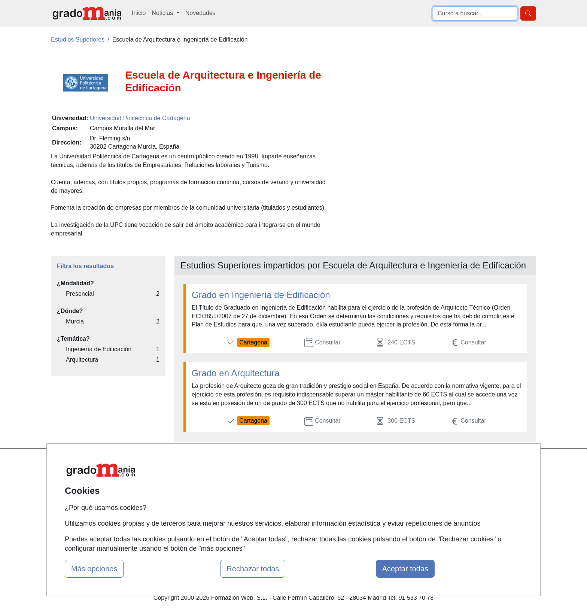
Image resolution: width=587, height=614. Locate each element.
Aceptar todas (405, 569)
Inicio (139, 13)
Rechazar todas (252, 569)
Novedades (200, 13)
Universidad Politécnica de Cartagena (140, 118)
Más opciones (94, 569)
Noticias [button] (163, 13)
